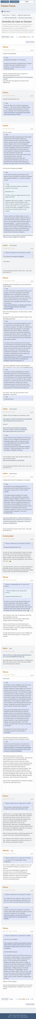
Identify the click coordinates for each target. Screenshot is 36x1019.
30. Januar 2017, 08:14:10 (9, 95)
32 (29, 37)
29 (22, 37)
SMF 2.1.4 (10, 1017)
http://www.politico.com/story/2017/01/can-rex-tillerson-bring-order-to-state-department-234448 (17, 916)
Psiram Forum (8, 6)
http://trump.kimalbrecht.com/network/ (13, 460)
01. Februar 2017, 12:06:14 (9, 890)
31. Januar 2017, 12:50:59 (9, 798)
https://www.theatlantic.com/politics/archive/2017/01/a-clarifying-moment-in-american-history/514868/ (17, 306)
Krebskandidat (8, 536)
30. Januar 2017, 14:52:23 (9, 248)
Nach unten (5, 36)
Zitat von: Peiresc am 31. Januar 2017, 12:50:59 (18, 858)
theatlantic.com (7, 284)
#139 (26, 962)
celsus (5, 245)
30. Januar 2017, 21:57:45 (9, 411)
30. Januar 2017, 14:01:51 (9, 128)
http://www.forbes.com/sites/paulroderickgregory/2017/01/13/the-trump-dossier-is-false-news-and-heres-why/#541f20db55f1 (17, 749)
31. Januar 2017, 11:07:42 (9, 651)
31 (27, 37)
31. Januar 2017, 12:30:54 (9, 674)
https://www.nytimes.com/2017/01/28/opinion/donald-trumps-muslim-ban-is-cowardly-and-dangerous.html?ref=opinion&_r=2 (18, 358)
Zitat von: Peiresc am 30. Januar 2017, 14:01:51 (18, 252)
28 (20, 37)
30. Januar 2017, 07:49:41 (9, 49)
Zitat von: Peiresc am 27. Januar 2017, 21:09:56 (18, 935)
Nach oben (5, 999)
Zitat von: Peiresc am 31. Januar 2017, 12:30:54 (18, 803)
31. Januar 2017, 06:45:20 (9, 539)
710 (33, 37)
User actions (30, 42)
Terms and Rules (16, 1015)
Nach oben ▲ (24, 1015)
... (18, 37)
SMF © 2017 (17, 1017)
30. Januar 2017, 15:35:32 (9, 280)
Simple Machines (24, 1017)
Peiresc (5, 47)
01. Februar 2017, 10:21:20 (9, 853)
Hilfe (10, 1015)
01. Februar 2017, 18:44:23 (10, 931)
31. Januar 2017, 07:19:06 (10, 580)
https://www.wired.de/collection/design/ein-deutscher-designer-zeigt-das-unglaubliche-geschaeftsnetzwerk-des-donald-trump (15, 429)
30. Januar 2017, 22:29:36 (9, 476)
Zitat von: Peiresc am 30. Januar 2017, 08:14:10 (18, 543)
